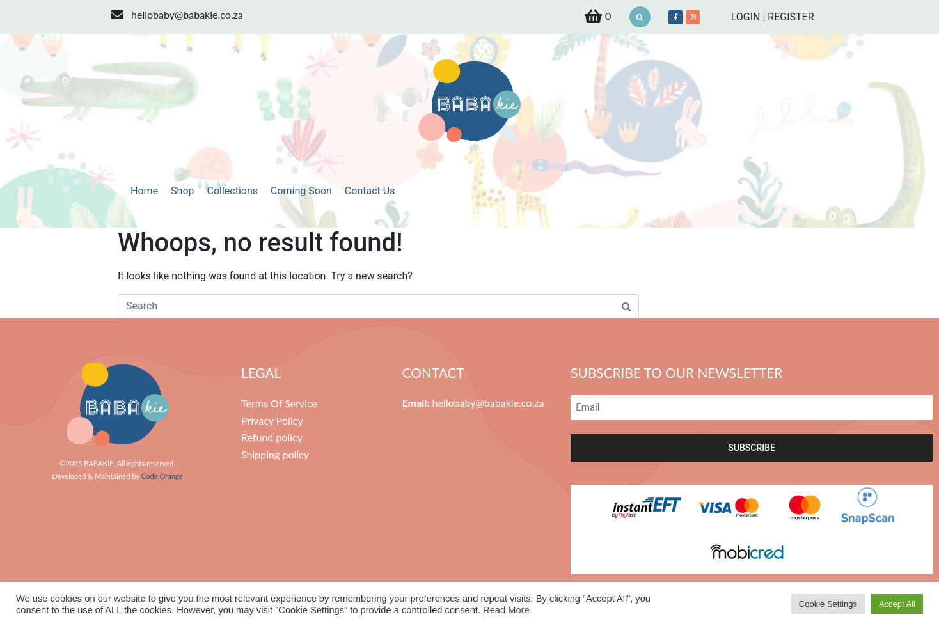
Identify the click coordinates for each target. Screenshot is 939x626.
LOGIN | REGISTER (772, 17)
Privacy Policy (272, 420)
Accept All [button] (897, 604)
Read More (506, 610)
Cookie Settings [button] (828, 604)
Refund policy (272, 437)
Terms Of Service (279, 403)
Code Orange (162, 476)
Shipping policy (275, 454)
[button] (640, 16)
